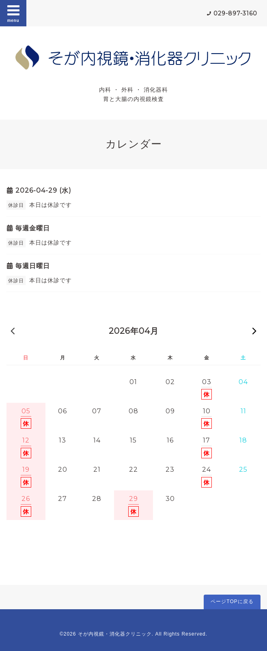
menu (13, 13)
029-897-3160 (235, 13)
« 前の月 (12, 330)
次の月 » (254, 330)
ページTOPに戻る (232, 601)
